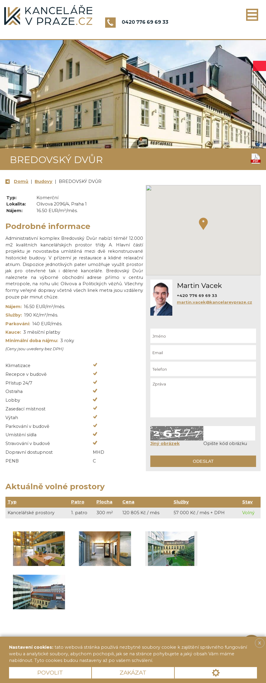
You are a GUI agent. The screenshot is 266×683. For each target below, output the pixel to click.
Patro (77, 502)
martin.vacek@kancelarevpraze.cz (214, 302)
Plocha (104, 502)
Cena (128, 502)
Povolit (50, 672)
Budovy (43, 181)
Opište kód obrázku (225, 443)
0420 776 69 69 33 (145, 22)
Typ (12, 502)
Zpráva (203, 397)
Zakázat (133, 672)
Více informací (175, 660)
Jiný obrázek (165, 443)
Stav (247, 502)
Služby (181, 502)
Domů (21, 181)
